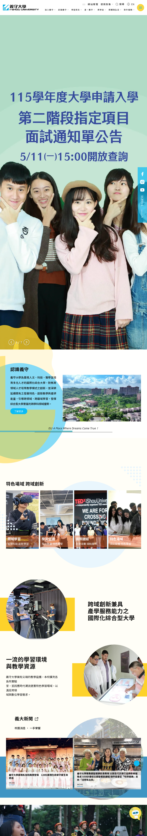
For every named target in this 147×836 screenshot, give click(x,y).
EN (131, 4)
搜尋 (120, 4)
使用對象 (107, 4)
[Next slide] (26, 342)
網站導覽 (93, 4)
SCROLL (142, 206)
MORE (12, 796)
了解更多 (18, 411)
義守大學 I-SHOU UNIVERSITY (21, 8)
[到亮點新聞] (36, 732)
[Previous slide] (11, 342)
